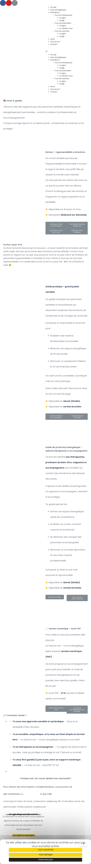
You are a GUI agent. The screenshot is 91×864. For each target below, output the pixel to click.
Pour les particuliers (63, 23)
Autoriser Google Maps (23, 835)
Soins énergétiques (58, 10)
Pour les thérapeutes (63, 15)
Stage (62, 20)
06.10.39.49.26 (31, 793)
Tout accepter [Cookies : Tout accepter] (45, 849)
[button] (68, 51)
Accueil (53, 7)
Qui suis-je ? (55, 41)
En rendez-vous (66, 28)
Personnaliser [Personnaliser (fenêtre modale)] (45, 859)
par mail (47, 793)
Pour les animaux (62, 31)
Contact (53, 44)
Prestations (55, 12)
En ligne (63, 18)
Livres (52, 39)
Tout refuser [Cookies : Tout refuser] (45, 854)
